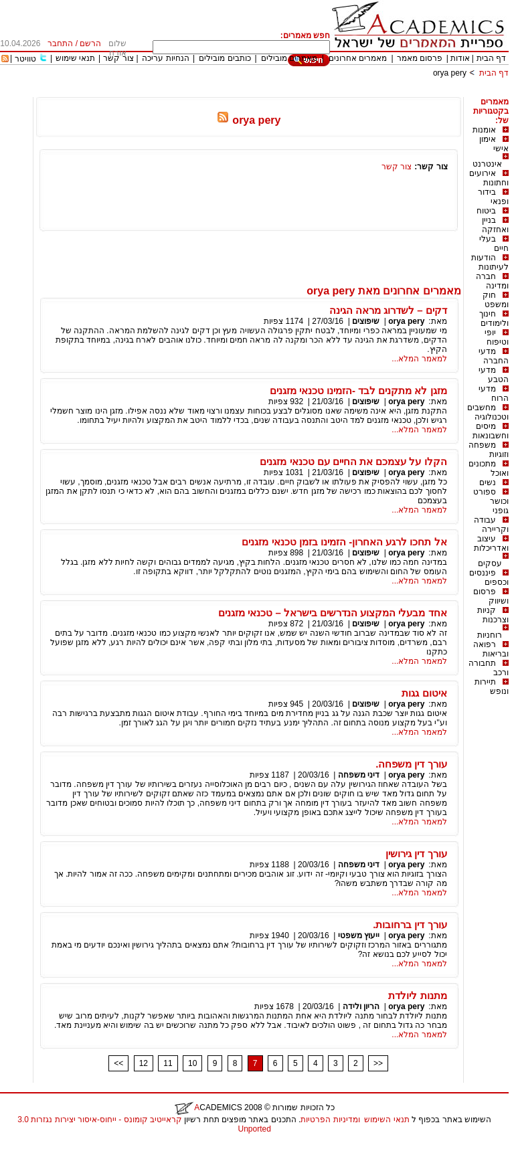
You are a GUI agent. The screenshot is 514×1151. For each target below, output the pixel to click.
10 (192, 1063)
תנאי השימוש (386, 1119)
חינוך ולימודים (494, 318)
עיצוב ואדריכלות (491, 543)
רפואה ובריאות (491, 649)
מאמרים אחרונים (358, 58)
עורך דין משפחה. (411, 764)
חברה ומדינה (492, 281)
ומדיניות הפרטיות (330, 1119)
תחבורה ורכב (488, 667)
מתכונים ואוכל (488, 468)
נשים (487, 482)
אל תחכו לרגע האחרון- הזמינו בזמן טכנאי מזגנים (344, 541)
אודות (460, 58)
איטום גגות (424, 693)
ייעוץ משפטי (358, 935)
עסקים (490, 563)
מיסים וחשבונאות (491, 431)
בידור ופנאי (493, 196)
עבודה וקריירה (491, 524)
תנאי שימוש (75, 58)
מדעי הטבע (494, 374)
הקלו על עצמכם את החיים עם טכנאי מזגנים (353, 461)
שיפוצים (365, 321)
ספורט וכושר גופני (491, 501)
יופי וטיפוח (497, 337)
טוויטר (25, 59)
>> (378, 1063)
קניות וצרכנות (493, 615)
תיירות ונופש (492, 686)
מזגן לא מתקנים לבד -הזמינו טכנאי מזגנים (358, 390)
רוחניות (489, 635)
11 (167, 1063)
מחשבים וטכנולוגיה (488, 412)
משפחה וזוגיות (488, 449)
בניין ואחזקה (495, 224)
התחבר (60, 43)
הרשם (90, 43)
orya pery (449, 73)
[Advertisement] (265, 92)
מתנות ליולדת (417, 995)
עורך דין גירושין (416, 853)
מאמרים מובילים (289, 58)
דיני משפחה (358, 775)
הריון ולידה (361, 1006)
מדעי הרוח (494, 393)
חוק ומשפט (496, 299)
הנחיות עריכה (165, 58)
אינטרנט (487, 164)
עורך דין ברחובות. (410, 924)
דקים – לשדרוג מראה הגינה (388, 310)
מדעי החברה (494, 356)
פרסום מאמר (419, 58)
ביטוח (486, 210)
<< (118, 1063)
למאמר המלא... (419, 358)
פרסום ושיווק (491, 596)
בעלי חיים (494, 243)
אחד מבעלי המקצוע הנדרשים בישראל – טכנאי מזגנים (332, 612)
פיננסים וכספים (489, 577)
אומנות (484, 130)
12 (143, 1063)
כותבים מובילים (224, 58)
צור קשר (118, 58)
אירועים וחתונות (489, 178)
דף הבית (491, 58)
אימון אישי (494, 144)
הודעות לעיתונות (490, 262)
